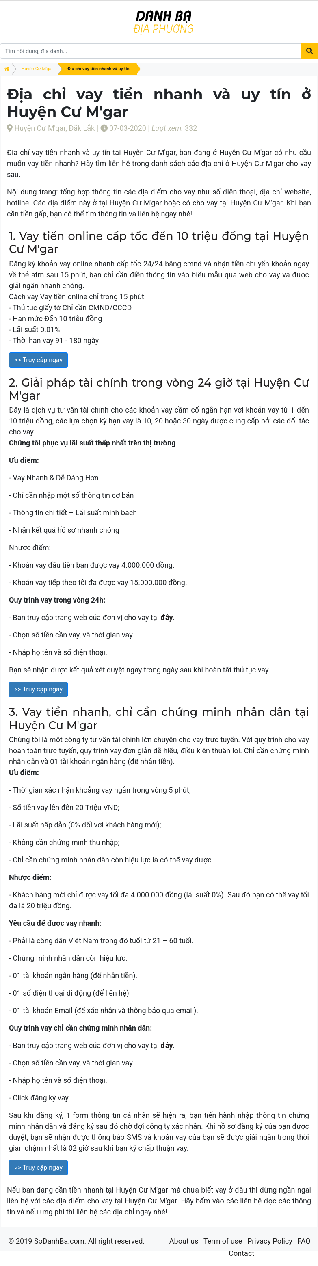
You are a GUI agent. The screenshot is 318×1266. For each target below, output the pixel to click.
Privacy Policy (269, 1241)
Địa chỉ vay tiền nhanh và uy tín (98, 68)
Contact (241, 1253)
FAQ (303, 1241)
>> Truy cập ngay (38, 360)
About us (184, 1241)
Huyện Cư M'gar (37, 68)
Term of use (222, 1241)
